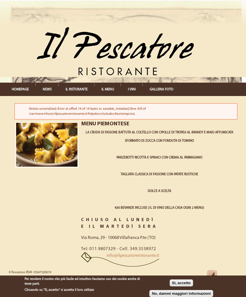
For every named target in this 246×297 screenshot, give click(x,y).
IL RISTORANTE (76, 89)
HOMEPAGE (20, 89)
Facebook (216, 275)
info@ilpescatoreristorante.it (133, 255)
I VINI (132, 89)
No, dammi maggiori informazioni (181, 293)
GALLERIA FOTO (161, 89)
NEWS (47, 89)
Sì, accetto (181, 283)
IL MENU (107, 89)
